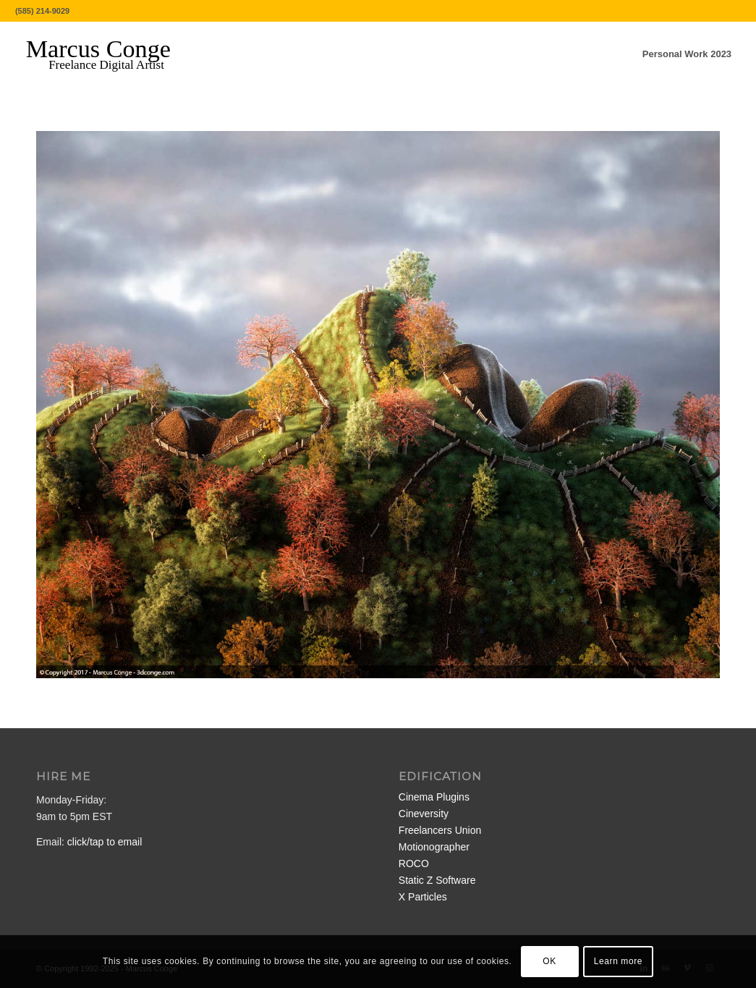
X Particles (423, 897)
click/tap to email (104, 842)
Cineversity (424, 813)
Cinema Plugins (434, 797)
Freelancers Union (440, 830)
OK (549, 961)
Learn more (618, 961)
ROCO (414, 863)
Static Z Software (437, 880)
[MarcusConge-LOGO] (109, 54)
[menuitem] (687, 54)
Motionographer (434, 847)
